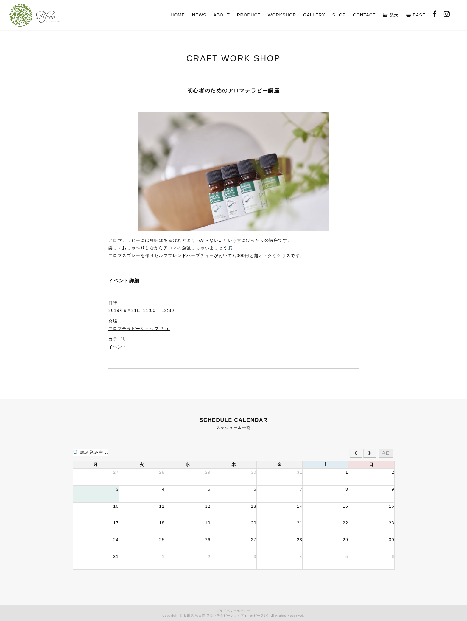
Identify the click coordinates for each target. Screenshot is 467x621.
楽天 (391, 14)
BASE (415, 14)
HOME (178, 14)
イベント (117, 346)
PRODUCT (249, 14)
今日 (386, 453)
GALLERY (314, 14)
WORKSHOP (282, 14)
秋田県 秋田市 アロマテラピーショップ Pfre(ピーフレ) (226, 615)
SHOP (338, 14)
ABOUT (222, 14)
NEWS (199, 14)
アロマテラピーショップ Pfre (139, 328)
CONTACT (364, 14)
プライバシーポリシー (233, 610)
